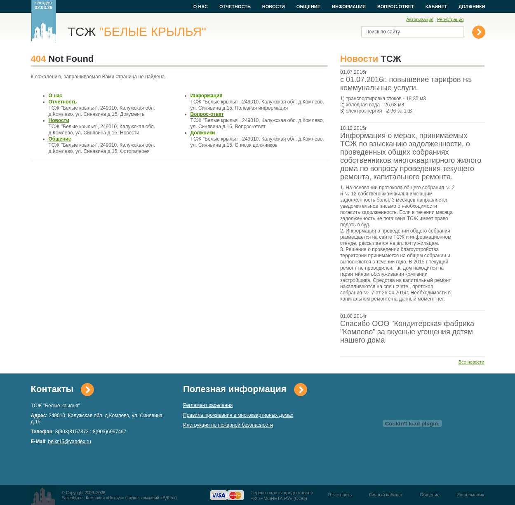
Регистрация (450, 19)
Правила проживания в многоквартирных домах (238, 415)
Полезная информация (235, 389)
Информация (349, 6)
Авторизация (419, 19)
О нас (200, 6)
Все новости (471, 361)
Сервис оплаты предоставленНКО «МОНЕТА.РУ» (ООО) (281, 495)
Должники (472, 6)
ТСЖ (137, 31)
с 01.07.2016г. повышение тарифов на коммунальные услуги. (405, 83)
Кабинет (436, 6)
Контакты (52, 389)
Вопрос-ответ (395, 6)
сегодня (43, 5)
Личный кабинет (386, 494)
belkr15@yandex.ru (69, 441)
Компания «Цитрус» (105, 498)
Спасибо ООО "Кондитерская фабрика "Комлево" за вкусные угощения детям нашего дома (407, 331)
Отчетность (235, 6)
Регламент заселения (208, 405)
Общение (308, 6)
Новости (273, 6)
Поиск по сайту (382, 32)
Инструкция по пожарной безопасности (228, 425)
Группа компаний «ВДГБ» (151, 498)
